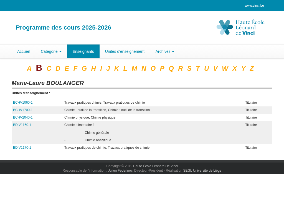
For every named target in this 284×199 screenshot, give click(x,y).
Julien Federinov (120, 170)
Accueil (23, 51)
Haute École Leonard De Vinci (155, 166)
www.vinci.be (254, 5)
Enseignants (83, 51)
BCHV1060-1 (23, 102)
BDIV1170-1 (22, 148)
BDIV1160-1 (22, 125)
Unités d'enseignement (124, 51)
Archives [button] (165, 51)
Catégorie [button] (51, 51)
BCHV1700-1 (23, 110)
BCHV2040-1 (23, 117)
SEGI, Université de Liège (202, 170)
